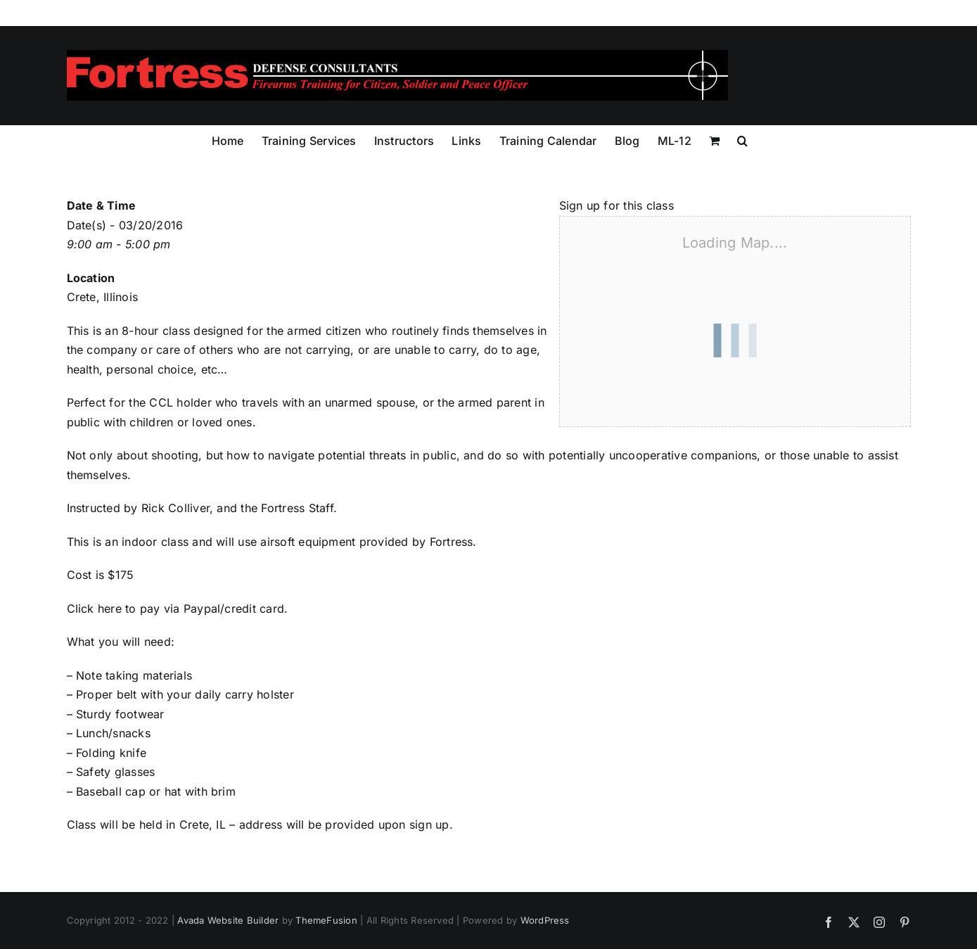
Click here (94, 608)
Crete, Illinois (103, 297)
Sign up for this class (616, 205)
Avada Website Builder (228, 920)
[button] (742, 139)
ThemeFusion (326, 920)
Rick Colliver (175, 508)
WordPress (545, 920)
